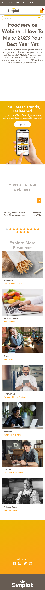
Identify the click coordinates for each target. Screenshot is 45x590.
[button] (39, 18)
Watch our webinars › (13, 435)
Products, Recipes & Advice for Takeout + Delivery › (19, 3)
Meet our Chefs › (11, 511)
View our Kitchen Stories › (15, 397)
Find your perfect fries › (13, 284)
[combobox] (20, 18)
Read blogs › (9, 360)
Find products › (10, 322)
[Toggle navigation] (4, 10)
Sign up (22, 124)
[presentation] (39, 200)
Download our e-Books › (14, 473)
